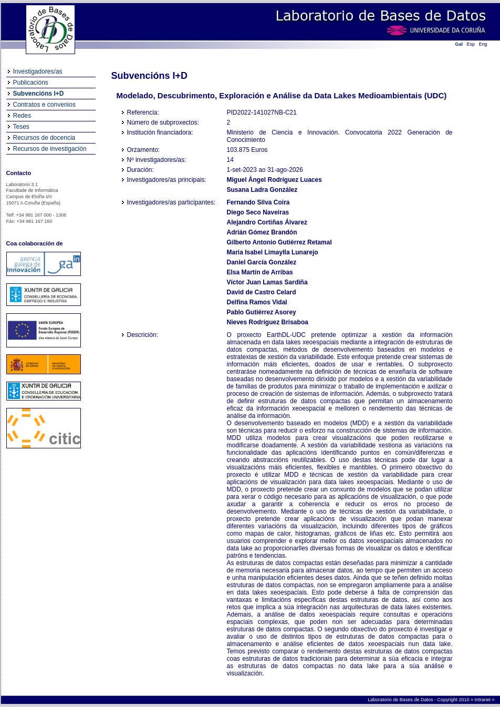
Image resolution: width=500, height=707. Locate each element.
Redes (22, 115)
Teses (21, 126)
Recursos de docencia (44, 137)
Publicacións (30, 82)
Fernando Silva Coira (258, 202)
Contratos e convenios (44, 104)
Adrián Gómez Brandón (262, 232)
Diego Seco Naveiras (258, 212)
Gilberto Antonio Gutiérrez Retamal (279, 242)
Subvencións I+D (38, 93)
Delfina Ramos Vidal (257, 302)
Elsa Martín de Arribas (260, 272)
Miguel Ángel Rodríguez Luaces (274, 179)
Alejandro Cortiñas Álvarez (267, 222)
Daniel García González (262, 262)
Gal (459, 44)
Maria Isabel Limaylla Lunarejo (272, 252)
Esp (471, 44)
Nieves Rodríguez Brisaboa (267, 322)
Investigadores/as (37, 71)
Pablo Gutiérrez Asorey (261, 312)
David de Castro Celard (261, 292)
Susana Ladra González (262, 189)
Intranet (483, 699)
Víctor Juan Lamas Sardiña (267, 282)
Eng (483, 44)
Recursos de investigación (50, 148)
